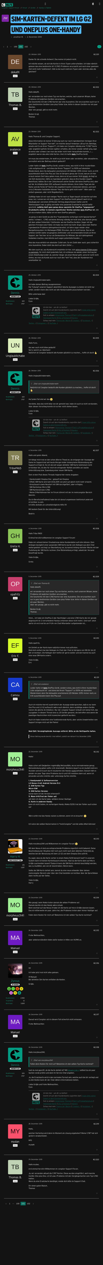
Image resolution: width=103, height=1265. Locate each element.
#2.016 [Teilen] (96, 963)
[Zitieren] (97, 77)
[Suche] (93, 4)
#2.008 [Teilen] (96, 528)
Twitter (31, 323)
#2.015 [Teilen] (96, 930)
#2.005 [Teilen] (96, 338)
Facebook (86, 320)
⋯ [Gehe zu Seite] (11, 46)
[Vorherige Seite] (4, 46)
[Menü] (99, 4)
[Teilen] (99, 46)
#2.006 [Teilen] (96, 371)
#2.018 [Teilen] (96, 1047)
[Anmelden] (45, 4)
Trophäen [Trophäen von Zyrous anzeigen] (9, 1001)
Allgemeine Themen (63, 315)
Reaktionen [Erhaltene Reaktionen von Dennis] (10, 301)
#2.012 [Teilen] (96, 751)
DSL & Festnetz (64, 318)
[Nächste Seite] (31, 46)
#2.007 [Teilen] (96, 450)
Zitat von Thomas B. (42, 583)
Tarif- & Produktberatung (83, 315)
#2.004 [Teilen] (96, 275)
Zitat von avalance (41, 684)
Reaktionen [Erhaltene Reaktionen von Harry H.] (10, 865)
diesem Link (73, 1070)
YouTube (52, 323)
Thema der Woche (63, 320)
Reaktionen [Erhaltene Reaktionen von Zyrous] (10, 998)
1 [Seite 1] (7, 46)
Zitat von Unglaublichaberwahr (46, 383)
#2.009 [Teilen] (96, 576)
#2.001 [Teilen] (96, 54)
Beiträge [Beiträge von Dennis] (9, 304)
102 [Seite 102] (26, 46)
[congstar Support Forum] (7, 4)
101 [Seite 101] (20, 46)
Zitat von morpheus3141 (43, 1060)
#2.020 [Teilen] (96, 1159)
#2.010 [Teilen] (96, 638)
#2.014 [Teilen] (96, 897)
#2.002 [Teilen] (96, 87)
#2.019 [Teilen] (96, 1124)
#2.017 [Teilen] (96, 1014)
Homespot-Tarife (50, 318)
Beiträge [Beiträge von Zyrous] (9, 1003)
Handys (75, 318)
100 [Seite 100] (15, 46)
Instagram (42, 323)
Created (75, 320)
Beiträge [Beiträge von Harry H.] (9, 867)
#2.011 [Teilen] (96, 677)
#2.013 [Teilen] (96, 839)
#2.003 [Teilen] (96, 131)
